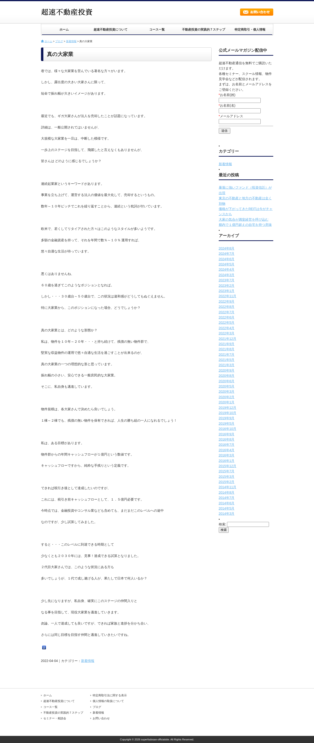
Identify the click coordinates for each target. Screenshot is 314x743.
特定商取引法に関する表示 (110, 695)
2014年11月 (228, 487)
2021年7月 (227, 354)
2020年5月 (227, 386)
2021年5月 (227, 360)
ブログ (59, 41)
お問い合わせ (256, 12)
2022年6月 (227, 317)
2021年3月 (227, 365)
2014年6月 (227, 503)
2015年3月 (227, 477)
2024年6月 (227, 259)
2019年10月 (228, 413)
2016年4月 (227, 450)
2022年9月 (227, 301)
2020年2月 (227, 397)
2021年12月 (228, 339)
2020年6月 (227, 381)
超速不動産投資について (110, 29)
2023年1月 (227, 291)
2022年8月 (227, 307)
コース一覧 (157, 29)
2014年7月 (227, 498)
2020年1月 (227, 402)
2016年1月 (227, 461)
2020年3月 (227, 391)
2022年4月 (227, 328)
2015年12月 (228, 466)
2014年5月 (227, 508)
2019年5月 (227, 423)
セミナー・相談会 (54, 718)
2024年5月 (227, 264)
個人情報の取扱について (108, 701)
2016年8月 (227, 439)
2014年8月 (227, 492)
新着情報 (71, 41)
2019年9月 (227, 418)
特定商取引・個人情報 (250, 29)
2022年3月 (227, 333)
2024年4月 (227, 269)
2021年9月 (227, 344)
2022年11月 (228, 296)
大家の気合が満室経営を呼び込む (243, 219)
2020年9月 (227, 370)
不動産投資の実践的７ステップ (203, 29)
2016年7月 (227, 445)
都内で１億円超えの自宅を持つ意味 (245, 225)
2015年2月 (227, 482)
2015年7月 (227, 471)
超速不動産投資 (68, 12)
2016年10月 (228, 429)
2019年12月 (228, 408)
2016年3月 (227, 455)
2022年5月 (227, 322)
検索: (222, 524)
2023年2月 (227, 285)
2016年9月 (227, 434)
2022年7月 (227, 312)
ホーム (64, 29)
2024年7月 (227, 253)
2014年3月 (227, 513)
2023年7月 (227, 280)
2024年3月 (227, 275)
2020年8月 (227, 376)
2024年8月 (227, 248)
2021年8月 (227, 349)
